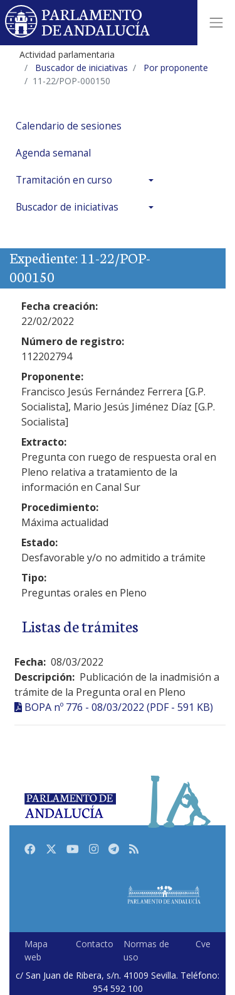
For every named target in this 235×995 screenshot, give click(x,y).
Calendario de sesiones (69, 126)
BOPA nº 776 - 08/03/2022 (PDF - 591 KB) (118, 707)
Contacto (94, 944)
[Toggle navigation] (216, 22)
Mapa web (36, 950)
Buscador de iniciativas (67, 207)
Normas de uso (146, 950)
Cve (203, 944)
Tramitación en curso (64, 180)
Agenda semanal (53, 153)
